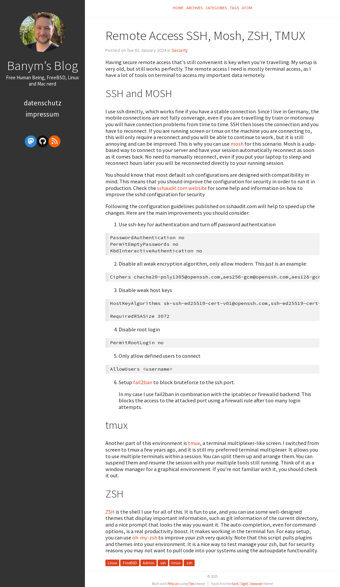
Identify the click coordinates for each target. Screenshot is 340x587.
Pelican (173, 583)
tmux (194, 443)
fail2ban (142, 382)
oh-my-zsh (144, 537)
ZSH (110, 511)
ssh (163, 562)
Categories (216, 7)
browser (256, 583)
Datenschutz (42, 102)
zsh (189, 562)
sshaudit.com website (182, 188)
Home (178, 7)
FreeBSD (130, 562)
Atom (247, 7)
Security (179, 50)
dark (235, 583)
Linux (112, 562)
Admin (148, 562)
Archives (194, 7)
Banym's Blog (42, 65)
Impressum (42, 114)
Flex (191, 583)
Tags (234, 7)
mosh (237, 143)
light (244, 583)
